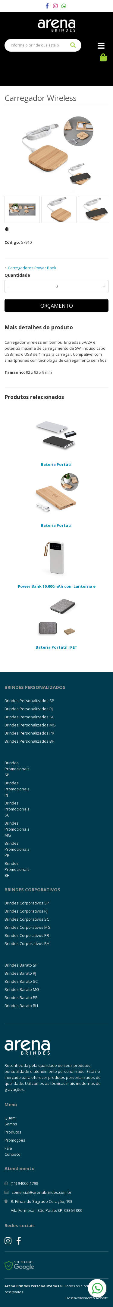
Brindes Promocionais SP (17, 768)
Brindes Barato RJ (20, 973)
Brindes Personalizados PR (29, 733)
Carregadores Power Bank (32, 267)
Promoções (15, 1140)
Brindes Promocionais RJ (17, 789)
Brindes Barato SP (21, 965)
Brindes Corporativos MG (28, 927)
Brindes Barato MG (22, 989)
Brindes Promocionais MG (17, 829)
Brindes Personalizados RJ (29, 708)
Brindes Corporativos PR (27, 935)
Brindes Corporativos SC (27, 919)
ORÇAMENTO (56, 305)
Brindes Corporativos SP (27, 903)
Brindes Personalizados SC (29, 717)
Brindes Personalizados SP (29, 700)
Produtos (13, 1132)
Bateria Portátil (57, 464)
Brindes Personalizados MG (30, 725)
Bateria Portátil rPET (56, 647)
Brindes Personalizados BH (30, 741)
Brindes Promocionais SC (17, 809)
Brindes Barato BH (21, 1005)
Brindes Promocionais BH (17, 869)
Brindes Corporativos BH (27, 943)
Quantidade (17, 275)
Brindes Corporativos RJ (26, 911)
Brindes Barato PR (21, 997)
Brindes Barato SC (21, 981)
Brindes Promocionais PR (17, 849)
